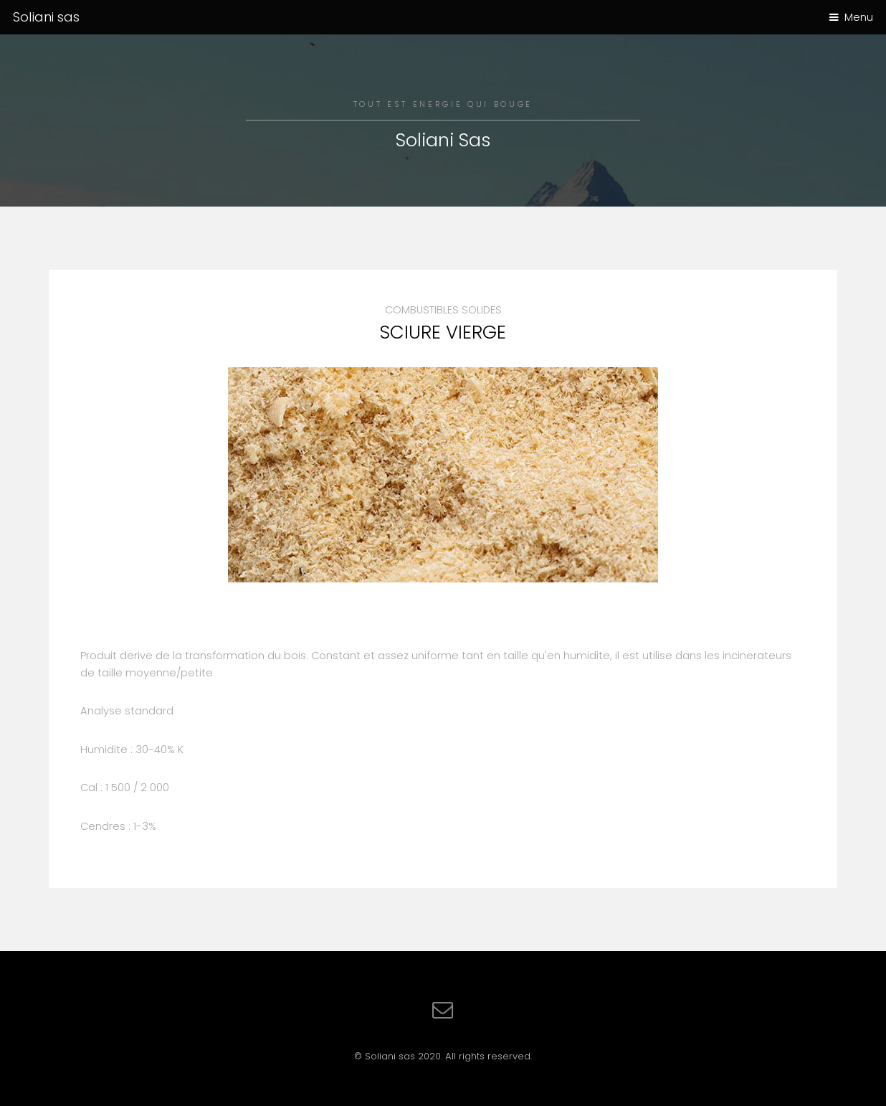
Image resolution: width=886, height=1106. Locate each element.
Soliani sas (46, 17)
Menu (858, 17)
